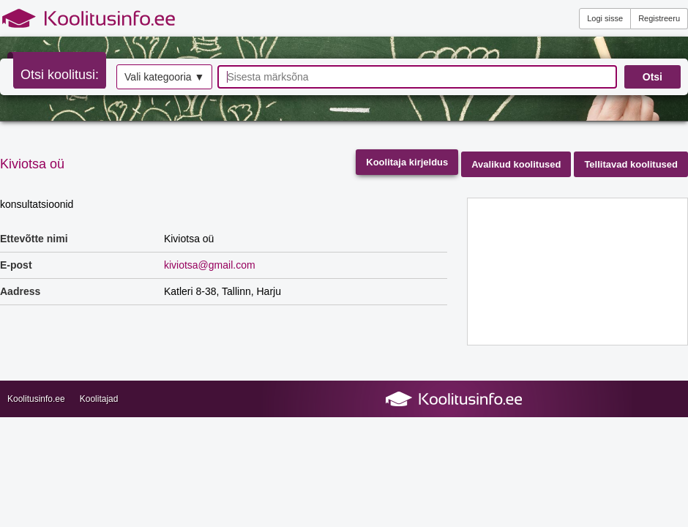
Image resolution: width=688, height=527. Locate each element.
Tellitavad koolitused (631, 164)
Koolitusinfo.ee (36, 399)
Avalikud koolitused (516, 164)
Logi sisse (605, 18)
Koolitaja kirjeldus (407, 162)
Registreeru (659, 18)
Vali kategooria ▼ (164, 77)
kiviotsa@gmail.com (209, 265)
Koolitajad (99, 399)
